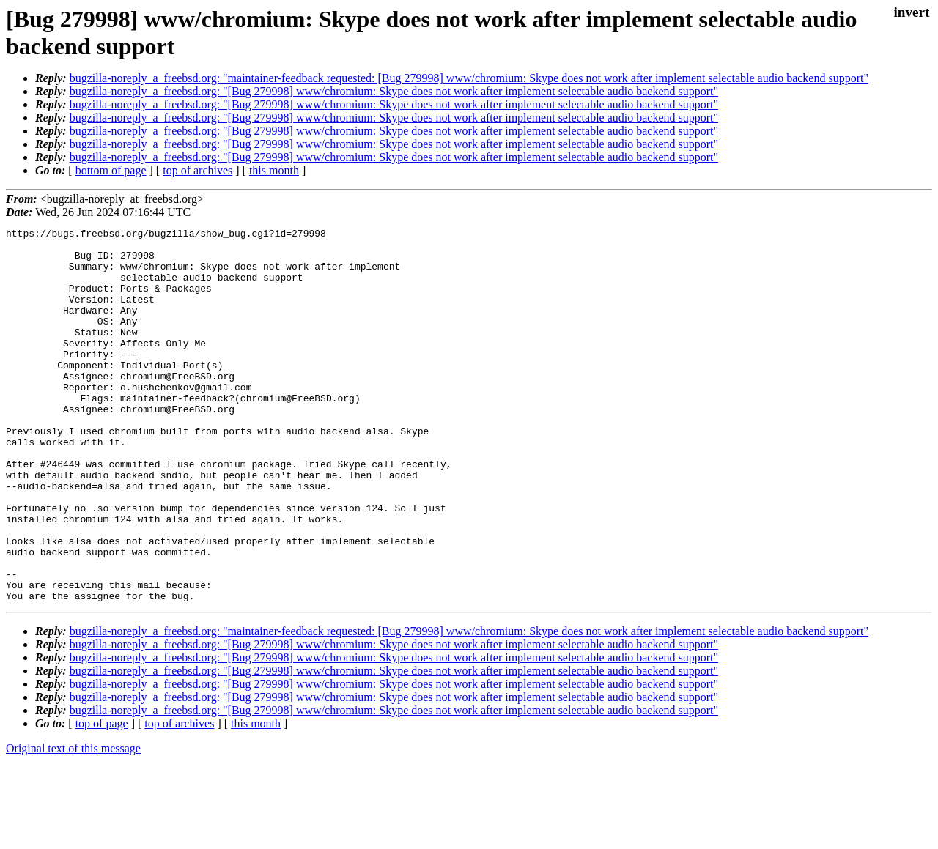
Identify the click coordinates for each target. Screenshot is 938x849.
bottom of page (111, 170)
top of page (101, 798)
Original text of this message (73, 823)
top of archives (197, 170)
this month (274, 170)
